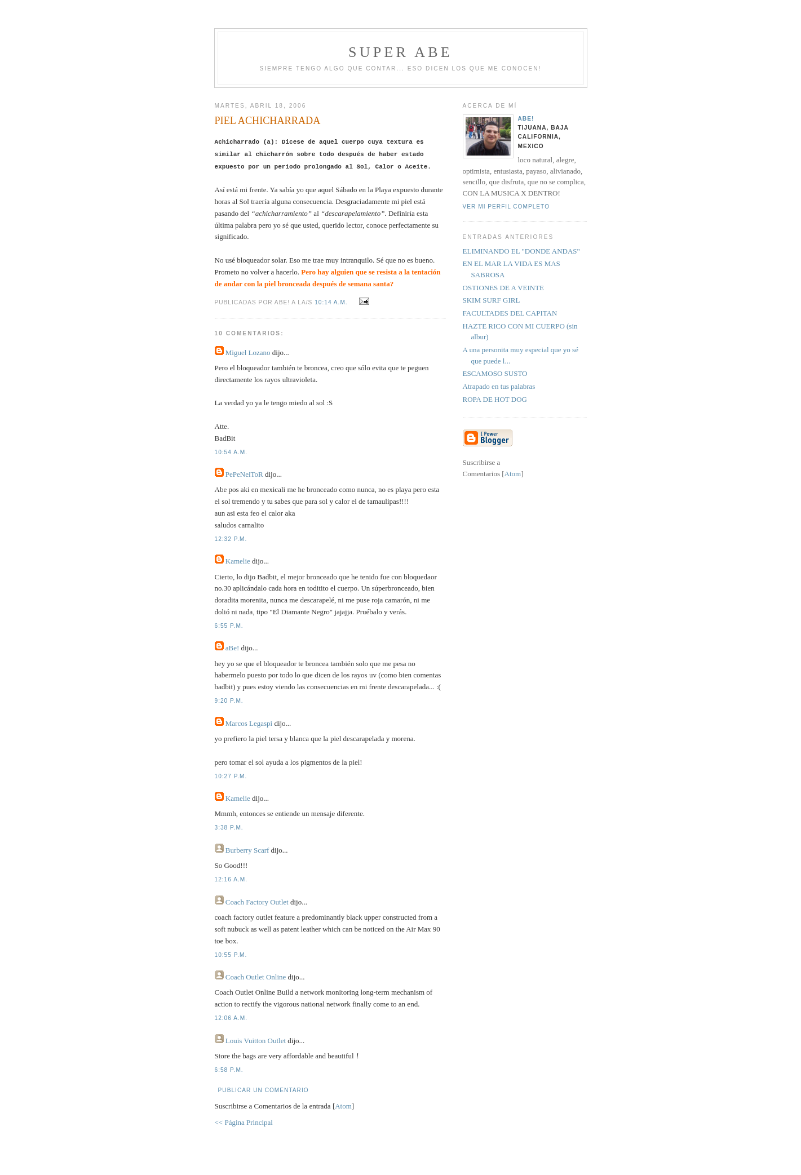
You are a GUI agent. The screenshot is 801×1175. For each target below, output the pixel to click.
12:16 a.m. (231, 879)
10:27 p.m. (231, 776)
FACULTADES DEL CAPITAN (510, 313)
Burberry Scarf (247, 850)
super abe (400, 52)
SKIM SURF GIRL (491, 300)
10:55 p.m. (231, 955)
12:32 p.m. (231, 539)
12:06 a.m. (231, 1018)
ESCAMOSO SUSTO (495, 373)
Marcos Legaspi (248, 723)
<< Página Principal (244, 1122)
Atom (343, 1106)
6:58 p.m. (229, 1070)
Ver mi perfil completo (506, 206)
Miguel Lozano (248, 352)
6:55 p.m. (229, 626)
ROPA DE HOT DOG (495, 399)
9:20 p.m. (229, 701)
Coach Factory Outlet (257, 902)
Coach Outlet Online (255, 977)
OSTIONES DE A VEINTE (504, 287)
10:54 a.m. (231, 452)
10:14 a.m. (332, 302)
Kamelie (237, 561)
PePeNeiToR (244, 474)
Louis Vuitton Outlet (255, 1040)
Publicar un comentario (263, 1090)
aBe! (232, 648)
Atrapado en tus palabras (499, 386)
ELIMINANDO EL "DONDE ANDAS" (521, 251)
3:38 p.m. (229, 827)
